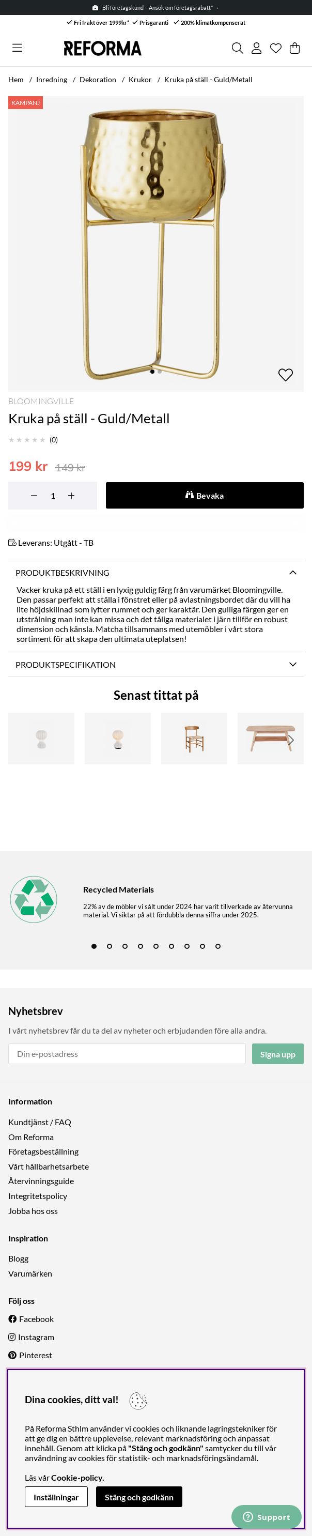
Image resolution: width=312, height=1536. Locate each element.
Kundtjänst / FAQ (39, 1122)
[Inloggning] (256, 48)
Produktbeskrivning (62, 572)
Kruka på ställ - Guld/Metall (208, 79)
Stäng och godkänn (139, 1497)
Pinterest (35, 1355)
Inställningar (56, 1497)
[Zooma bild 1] (156, 244)
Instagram (36, 1337)
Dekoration (98, 79)
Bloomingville (41, 401)
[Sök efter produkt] (237, 48)
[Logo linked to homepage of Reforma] (103, 48)
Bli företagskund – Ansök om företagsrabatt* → (156, 7)
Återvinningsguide (41, 1181)
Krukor (140, 79)
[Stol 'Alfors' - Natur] (194, 738)
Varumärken (30, 1273)
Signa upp (277, 1054)
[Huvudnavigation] (17, 48)
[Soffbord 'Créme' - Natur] (271, 738)
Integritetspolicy (37, 1196)
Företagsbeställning (43, 1151)
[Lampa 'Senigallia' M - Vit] (41, 738)
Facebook (36, 1319)
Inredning (51, 79)
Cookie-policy (76, 1477)
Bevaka (210, 495)
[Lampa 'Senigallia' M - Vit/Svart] (118, 738)
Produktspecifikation (65, 664)
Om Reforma (31, 1137)
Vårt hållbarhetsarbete (48, 1166)
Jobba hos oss (33, 1211)
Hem (16, 79)
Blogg (18, 1258)
